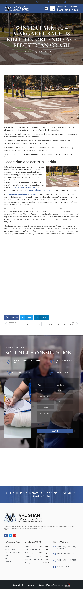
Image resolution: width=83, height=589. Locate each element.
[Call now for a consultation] (52, 8)
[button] (46, 8)
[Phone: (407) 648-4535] (8, 373)
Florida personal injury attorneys (22, 194)
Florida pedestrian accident (23, 188)
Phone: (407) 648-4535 (22, 373)
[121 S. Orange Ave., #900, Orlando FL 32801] (8, 362)
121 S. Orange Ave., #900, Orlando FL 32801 (27, 361)
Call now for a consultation (67, 7)
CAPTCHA (40, 424)
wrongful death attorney (39, 190)
